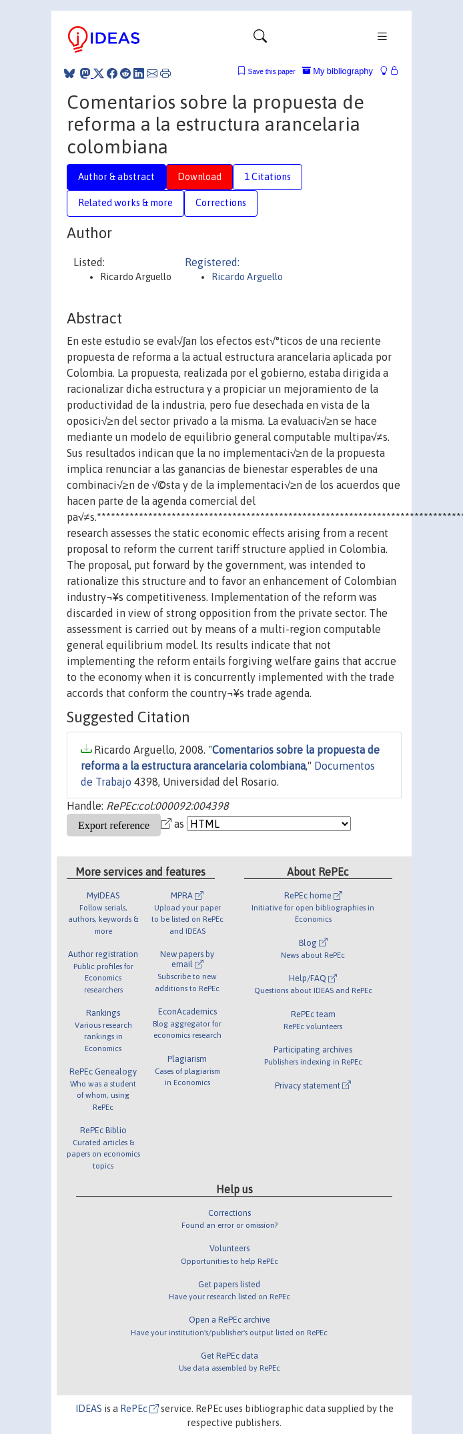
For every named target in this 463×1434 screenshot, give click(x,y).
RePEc (139, 1408)
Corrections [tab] (220, 202)
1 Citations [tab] (267, 176)
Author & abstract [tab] (116, 176)
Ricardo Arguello (247, 276)
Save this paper (272, 71)
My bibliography (337, 71)
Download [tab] (199, 176)
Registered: (212, 262)
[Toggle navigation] (260, 39)
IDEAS (88, 1408)
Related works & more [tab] (125, 202)
